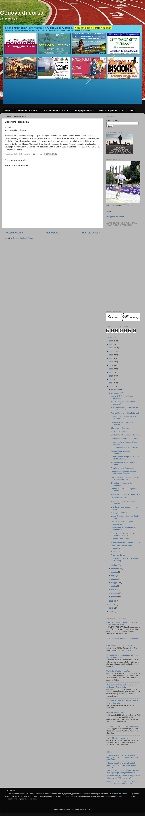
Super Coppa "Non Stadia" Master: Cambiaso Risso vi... (125, 534)
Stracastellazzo (117, 552)
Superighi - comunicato (120, 539)
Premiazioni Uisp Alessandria (122, 468)
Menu (7, 110)
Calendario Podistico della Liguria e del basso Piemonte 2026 (121, 623)
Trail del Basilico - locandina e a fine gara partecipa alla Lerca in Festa (122, 656)
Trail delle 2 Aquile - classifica (118, 671)
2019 (111, 365)
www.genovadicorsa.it (118, 794)
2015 (111, 379)
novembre (115, 393)
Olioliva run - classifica (120, 428)
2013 (111, 386)
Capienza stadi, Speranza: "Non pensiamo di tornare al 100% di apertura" (123, 777)
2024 (111, 348)
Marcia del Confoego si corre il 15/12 (125, 494)
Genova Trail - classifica (115, 712)
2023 (111, 351)
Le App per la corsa (84, 110)
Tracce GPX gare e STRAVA (111, 110)
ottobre (114, 565)
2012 (111, 601)
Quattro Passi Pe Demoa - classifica (125, 435)
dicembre (115, 390)
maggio (114, 583)
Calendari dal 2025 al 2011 (27, 110)
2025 (111, 344)
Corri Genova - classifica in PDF (119, 646)
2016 (111, 376)
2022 (111, 355)
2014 (111, 383)
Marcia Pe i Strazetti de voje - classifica (122, 726)
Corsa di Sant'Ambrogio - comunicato (121, 452)
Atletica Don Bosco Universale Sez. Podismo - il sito (125, 408)
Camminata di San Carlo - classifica (125, 438)
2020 (111, 362)
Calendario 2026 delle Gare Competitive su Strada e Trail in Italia (122, 686)
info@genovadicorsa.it (115, 217)
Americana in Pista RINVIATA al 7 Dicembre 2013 (124, 418)
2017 (111, 372)
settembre (115, 569)
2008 (111, 612)
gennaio (114, 597)
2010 (111, 608)
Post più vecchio (91, 232)
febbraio (114, 593)
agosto (114, 572)
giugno (114, 579)
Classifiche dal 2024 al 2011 (57, 110)
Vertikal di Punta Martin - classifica (124, 448)
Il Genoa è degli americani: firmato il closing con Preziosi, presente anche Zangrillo (121, 765)
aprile (113, 586)
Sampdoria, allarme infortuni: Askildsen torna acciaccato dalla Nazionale (121, 782)
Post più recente (14, 232)
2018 (111, 369)
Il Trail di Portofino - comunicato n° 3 (125, 542)
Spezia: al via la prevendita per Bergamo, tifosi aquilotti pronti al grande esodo (122, 771)
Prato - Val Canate (118, 555)
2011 (111, 605)
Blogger (87, 809)
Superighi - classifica (119, 431)
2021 (111, 358)
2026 (111, 341)
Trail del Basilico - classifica (117, 738)
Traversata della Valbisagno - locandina (122, 638)
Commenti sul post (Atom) (23, 238)
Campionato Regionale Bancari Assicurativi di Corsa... (123, 473)
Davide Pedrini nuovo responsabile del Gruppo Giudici (125, 478)
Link (131, 110)
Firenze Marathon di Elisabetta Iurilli (125, 413)
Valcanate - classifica (119, 498)
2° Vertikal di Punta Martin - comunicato (122, 484)
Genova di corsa (22, 13)
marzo (114, 590)
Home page (52, 232)
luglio (113, 576)
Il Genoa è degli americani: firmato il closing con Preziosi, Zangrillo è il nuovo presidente (122, 757)
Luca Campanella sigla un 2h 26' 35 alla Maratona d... (125, 458)
